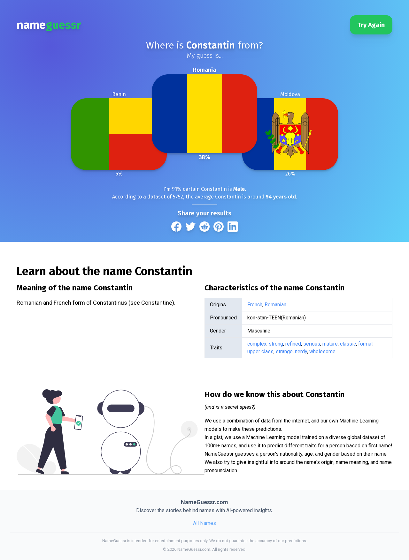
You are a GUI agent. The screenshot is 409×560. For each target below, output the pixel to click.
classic (348, 344)
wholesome (322, 351)
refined (293, 344)
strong (276, 344)
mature (330, 344)
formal (365, 344)
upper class (260, 351)
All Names (204, 523)
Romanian (275, 305)
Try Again (371, 25)
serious (311, 344)
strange (284, 351)
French (254, 305)
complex (256, 344)
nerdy (301, 351)
